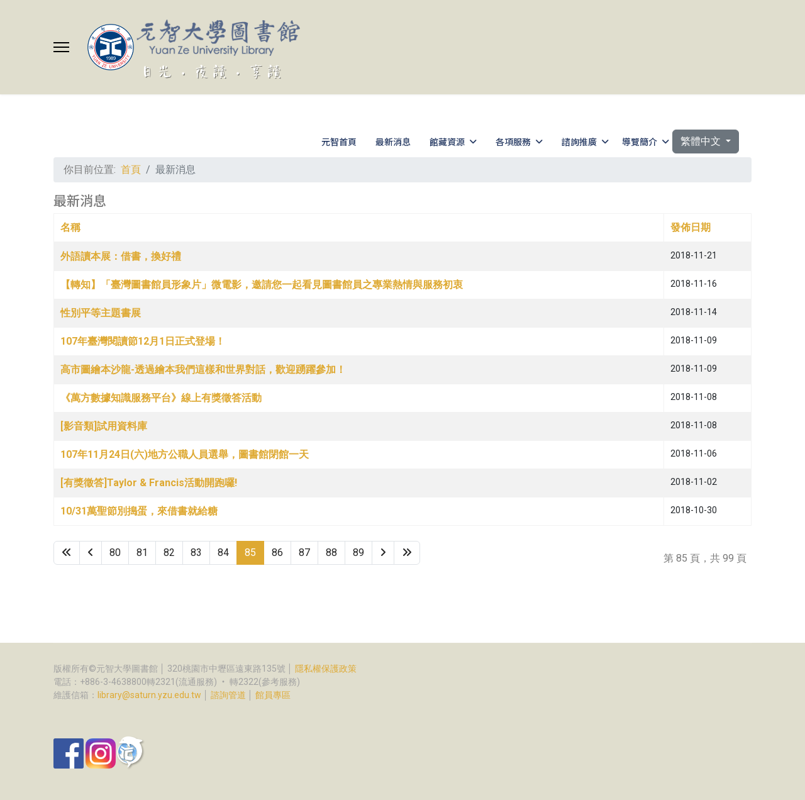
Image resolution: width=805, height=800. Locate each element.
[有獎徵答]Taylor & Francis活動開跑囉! (148, 483)
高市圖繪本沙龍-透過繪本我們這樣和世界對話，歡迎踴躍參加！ (203, 369)
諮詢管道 (228, 695)
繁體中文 (701, 141)
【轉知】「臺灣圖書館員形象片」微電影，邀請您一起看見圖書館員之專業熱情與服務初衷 (261, 285)
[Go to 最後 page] (407, 553)
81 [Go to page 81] (142, 552)
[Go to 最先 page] (66, 553)
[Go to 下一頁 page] (383, 553)
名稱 (70, 227)
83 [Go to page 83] (196, 552)
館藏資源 (447, 141)
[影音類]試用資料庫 (103, 426)
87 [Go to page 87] (304, 552)
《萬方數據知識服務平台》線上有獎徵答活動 (161, 398)
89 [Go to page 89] (358, 552)
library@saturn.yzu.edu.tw (149, 695)
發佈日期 (690, 227)
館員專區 (273, 695)
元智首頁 (339, 141)
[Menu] (61, 47)
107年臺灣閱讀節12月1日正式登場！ (142, 341)
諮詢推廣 (579, 141)
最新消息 (393, 141)
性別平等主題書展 (100, 313)
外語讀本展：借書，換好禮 (120, 256)
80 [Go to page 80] (115, 552)
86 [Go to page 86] (277, 552)
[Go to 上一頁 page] (90, 553)
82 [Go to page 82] (169, 552)
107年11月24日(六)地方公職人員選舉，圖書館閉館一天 (184, 454)
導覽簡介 (639, 141)
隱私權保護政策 (326, 669)
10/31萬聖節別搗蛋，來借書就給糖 (139, 511)
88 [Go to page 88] (331, 552)
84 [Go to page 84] (223, 552)
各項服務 (513, 141)
